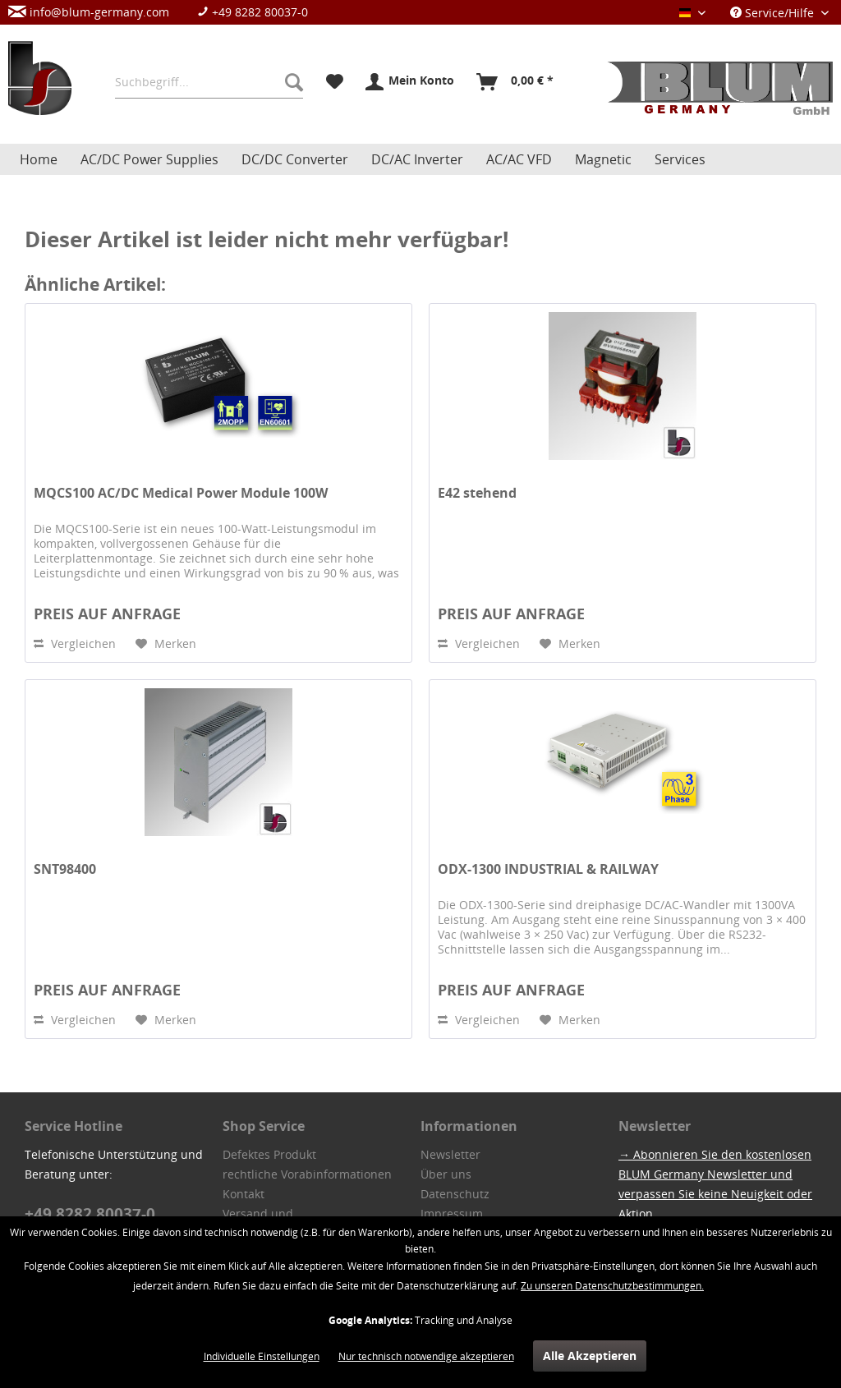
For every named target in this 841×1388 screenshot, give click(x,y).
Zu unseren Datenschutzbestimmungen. (612, 1286)
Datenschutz (454, 1194)
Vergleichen (75, 643)
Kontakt (243, 1194)
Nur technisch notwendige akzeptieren (426, 1356)
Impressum (451, 1213)
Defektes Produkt (269, 1154)
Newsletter (450, 1154)
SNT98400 (65, 869)
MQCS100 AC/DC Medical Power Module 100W (181, 493)
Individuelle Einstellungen (261, 1356)
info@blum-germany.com (88, 12)
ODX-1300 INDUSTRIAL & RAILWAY (548, 869)
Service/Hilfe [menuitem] (773, 13)
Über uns (445, 1174)
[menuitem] (166, 12)
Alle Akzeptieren (589, 1355)
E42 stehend (477, 493)
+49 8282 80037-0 (252, 12)
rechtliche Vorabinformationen (307, 1174)
